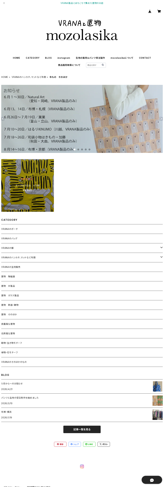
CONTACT (145, 58)
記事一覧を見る (82, 429)
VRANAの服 (7, 248)
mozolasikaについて (122, 58)
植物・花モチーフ (9, 352)
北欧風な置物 (8, 333)
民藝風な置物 (8, 324)
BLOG (48, 58)
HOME (16, 58)
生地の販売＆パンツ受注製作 (90, 58)
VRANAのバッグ (9, 238)
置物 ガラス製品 (10, 295)
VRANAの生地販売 (10, 267)
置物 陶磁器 (8, 276)
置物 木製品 (8, 286)
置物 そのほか (9, 314)
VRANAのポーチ (9, 229)
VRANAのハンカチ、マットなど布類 (29, 77)
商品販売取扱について (69, 65)
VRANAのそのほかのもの (14, 362)
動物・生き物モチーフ (11, 343)
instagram (63, 58)
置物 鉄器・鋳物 (9, 305)
